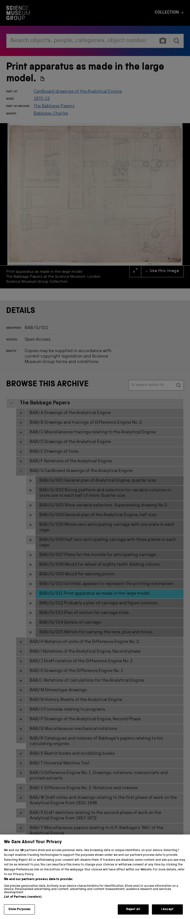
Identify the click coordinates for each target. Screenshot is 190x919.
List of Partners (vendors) (23, 904)
